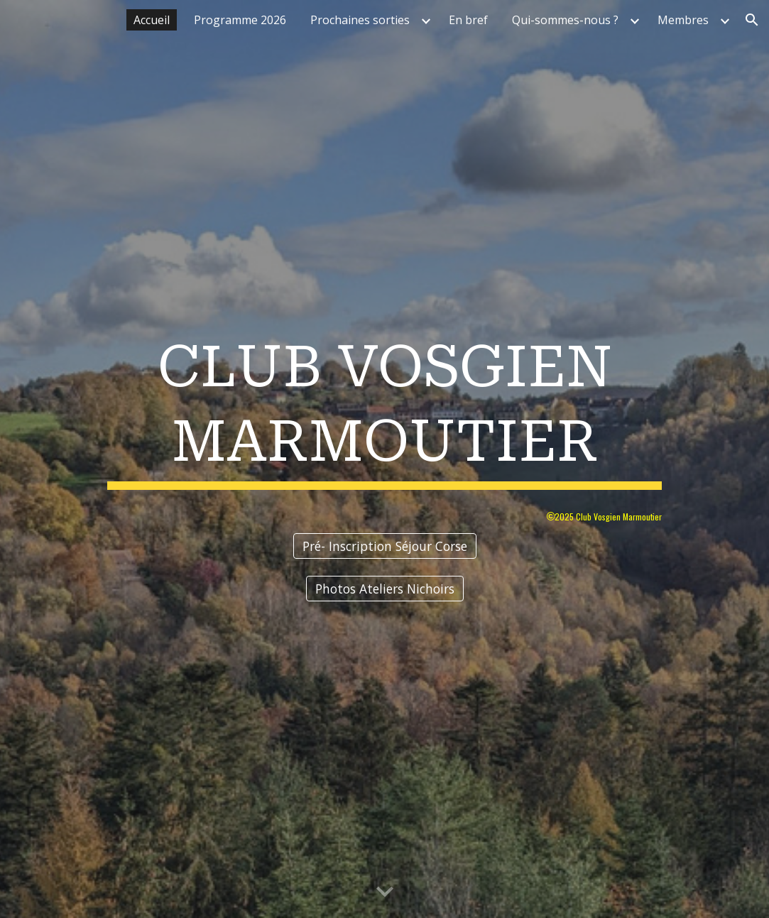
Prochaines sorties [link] (360, 20)
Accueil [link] (151, 20)
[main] (385, 408)
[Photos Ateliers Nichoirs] (385, 589)
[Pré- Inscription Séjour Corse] (385, 546)
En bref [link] (468, 20)
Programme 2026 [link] (240, 20)
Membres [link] (683, 20)
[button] (752, 20)
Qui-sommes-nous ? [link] (565, 20)
